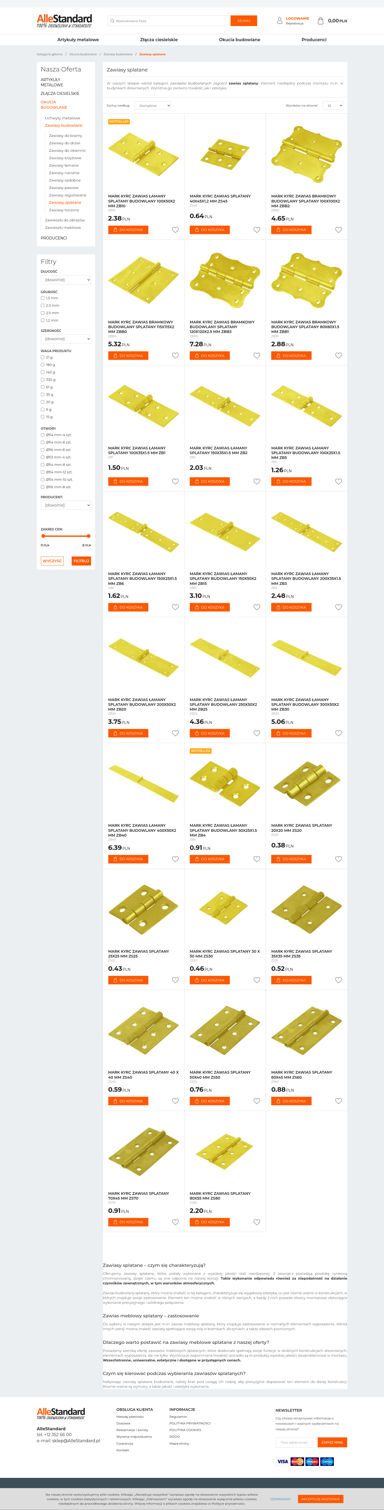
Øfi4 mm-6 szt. (56, 442)
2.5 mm (50, 313)
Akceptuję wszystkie (320, 1499)
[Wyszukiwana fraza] (169, 20)
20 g (47, 402)
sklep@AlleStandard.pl (76, 1440)
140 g (48, 372)
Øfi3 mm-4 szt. (56, 457)
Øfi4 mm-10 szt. (57, 479)
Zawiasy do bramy (65, 135)
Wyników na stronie (302, 105)
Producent (52, 497)
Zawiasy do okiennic (67, 150)
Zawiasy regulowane (68, 195)
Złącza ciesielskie (159, 39)
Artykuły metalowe (78, 39)
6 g (46, 409)
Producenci (313, 39)
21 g (47, 357)
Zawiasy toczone (64, 210)
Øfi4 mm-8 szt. (56, 464)
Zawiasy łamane (64, 165)
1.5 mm (49, 298)
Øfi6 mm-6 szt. (56, 450)
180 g (48, 364)
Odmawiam (280, 1499)
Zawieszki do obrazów (65, 220)
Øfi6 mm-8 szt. (56, 487)
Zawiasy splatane (65, 202)
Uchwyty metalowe (62, 118)
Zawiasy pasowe (64, 187)
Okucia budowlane (239, 39)
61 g (47, 387)
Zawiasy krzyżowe (65, 157)
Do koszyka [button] (128, 229)
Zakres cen (52, 529)
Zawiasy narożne (64, 172)
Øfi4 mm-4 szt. (56, 435)
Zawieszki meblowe (63, 227)
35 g (47, 394)
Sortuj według (118, 105)
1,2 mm (49, 320)
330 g (48, 379)
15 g (47, 417)
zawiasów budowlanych (191, 83)
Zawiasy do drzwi (64, 143)
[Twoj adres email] (297, 1442)
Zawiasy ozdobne (65, 180)
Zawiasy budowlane (64, 125)
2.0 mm (50, 305)
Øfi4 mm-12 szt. (57, 472)
